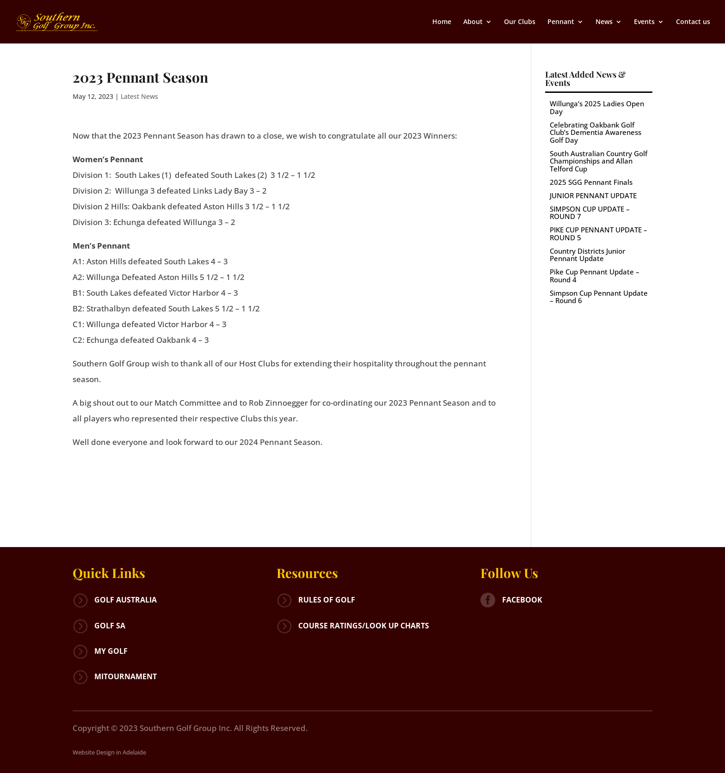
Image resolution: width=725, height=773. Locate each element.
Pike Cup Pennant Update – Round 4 (594, 275)
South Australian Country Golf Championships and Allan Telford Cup (598, 161)
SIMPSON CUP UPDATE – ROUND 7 (590, 212)
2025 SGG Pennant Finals (591, 182)
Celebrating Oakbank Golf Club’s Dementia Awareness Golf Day (595, 132)
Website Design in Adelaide (109, 752)
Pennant (560, 22)
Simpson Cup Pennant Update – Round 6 (599, 296)
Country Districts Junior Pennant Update (587, 254)
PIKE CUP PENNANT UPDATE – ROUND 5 (598, 233)
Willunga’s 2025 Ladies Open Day (597, 107)
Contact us (693, 22)
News (604, 22)
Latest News (139, 96)
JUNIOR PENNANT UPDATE (593, 195)
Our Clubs (519, 22)
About (473, 22)
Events (644, 22)
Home (441, 22)
